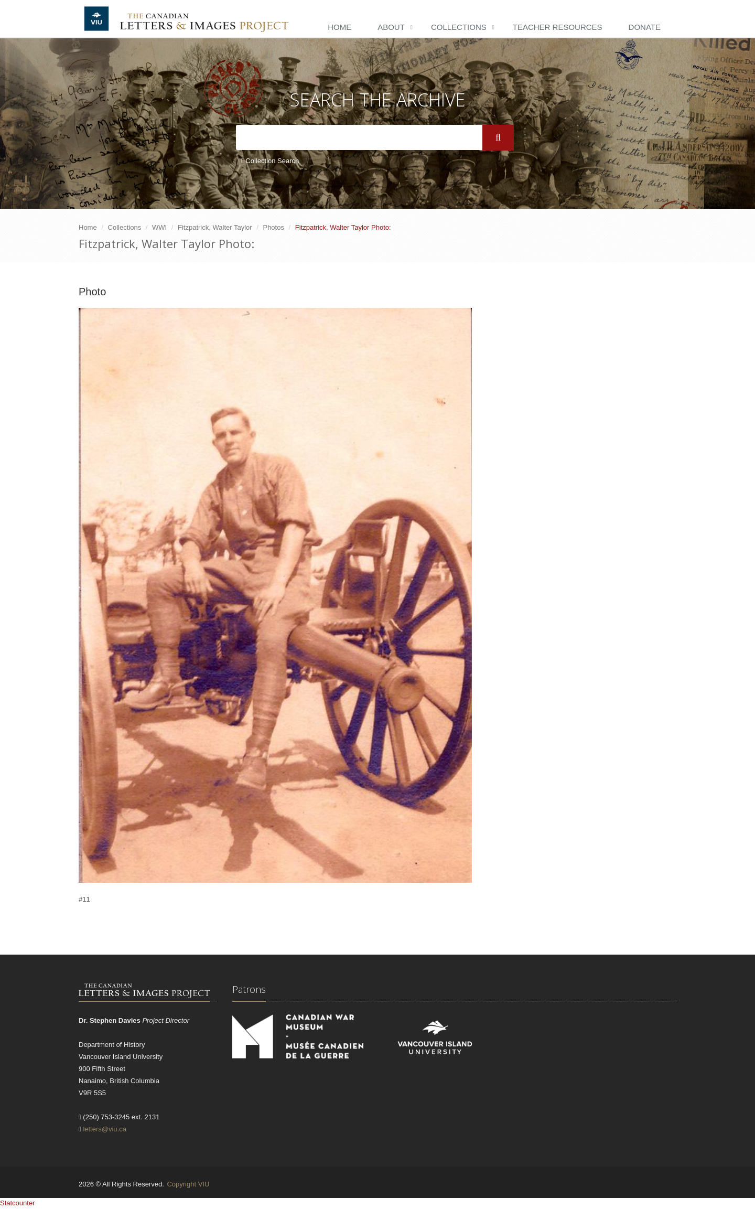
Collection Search (270, 161)
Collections (459, 27)
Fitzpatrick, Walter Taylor (215, 227)
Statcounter (17, 1203)
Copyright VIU (188, 1184)
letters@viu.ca (104, 1129)
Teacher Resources (557, 27)
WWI (159, 227)
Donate (645, 27)
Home (339, 27)
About (391, 27)
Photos (273, 227)
